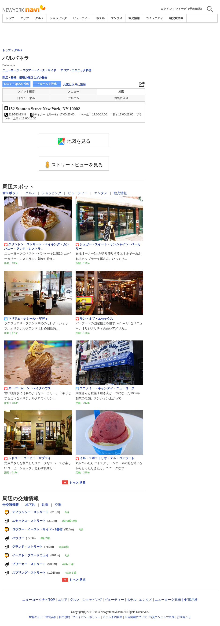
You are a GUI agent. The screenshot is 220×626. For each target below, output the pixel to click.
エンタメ (116, 18)
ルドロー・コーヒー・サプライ (27, 458)
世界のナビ (36, 617)
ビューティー (81, 18)
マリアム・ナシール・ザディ (26, 319)
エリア (24, 18)
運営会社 (51, 617)
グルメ (39, 18)
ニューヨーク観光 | (169, 599)
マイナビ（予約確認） (189, 9)
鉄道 (45, 505)
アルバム (73, 98)
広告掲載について (136, 617)
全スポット (11, 193)
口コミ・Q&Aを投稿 (16, 84)
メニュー (73, 91)
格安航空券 (176, 18)
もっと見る (77, 482)
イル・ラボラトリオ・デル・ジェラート (105, 458)
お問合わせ (184, 617)
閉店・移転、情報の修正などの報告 (24, 77)
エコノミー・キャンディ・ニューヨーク (105, 388)
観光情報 (134, 18)
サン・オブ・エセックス (94, 319)
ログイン (166, 9)
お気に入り (121, 98)
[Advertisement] (110, 35)
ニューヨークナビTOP (38, 599)
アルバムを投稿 (47, 84)
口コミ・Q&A (26, 98)
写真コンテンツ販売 (162, 617)
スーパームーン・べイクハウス (27, 388)
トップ (10, 18)
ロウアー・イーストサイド (39, 70)
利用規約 (64, 617)
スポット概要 (26, 91)
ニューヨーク (10, 70)
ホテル (100, 18)
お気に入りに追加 (74, 84)
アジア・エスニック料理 (75, 70)
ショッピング (58, 18)
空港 (58, 505)
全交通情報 (11, 505)
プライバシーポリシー (86, 617)
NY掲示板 (190, 599)
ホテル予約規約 (112, 617)
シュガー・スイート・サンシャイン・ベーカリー (108, 246)
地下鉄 (30, 505)
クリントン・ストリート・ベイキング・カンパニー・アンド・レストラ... (36, 246)
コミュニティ (154, 18)
